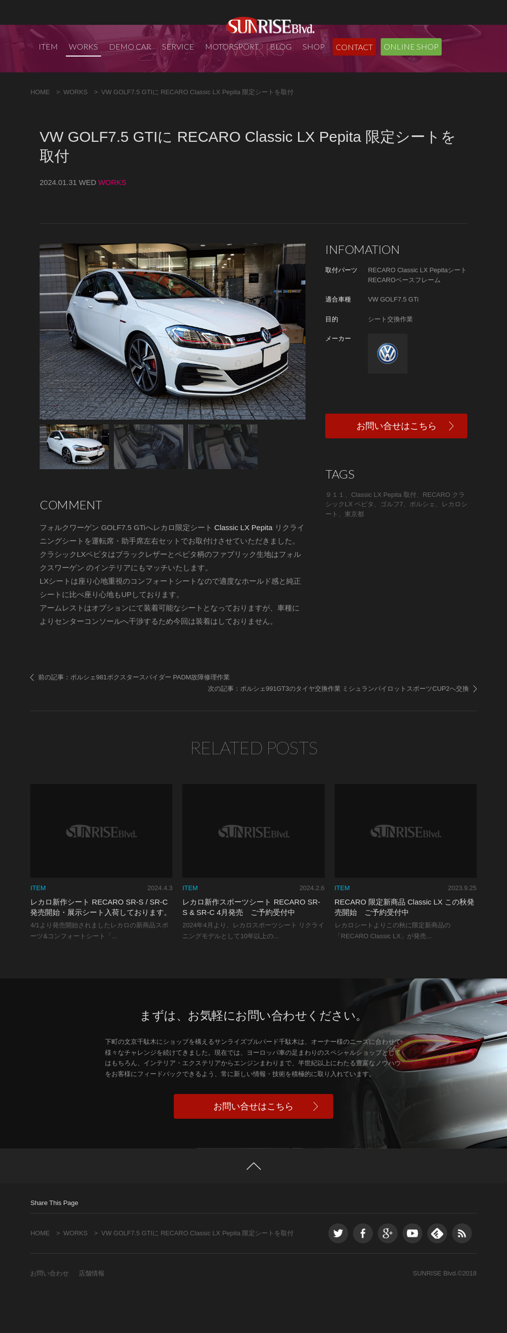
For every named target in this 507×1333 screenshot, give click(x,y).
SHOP (314, 46)
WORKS (83, 46)
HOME (40, 131)
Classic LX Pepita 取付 (383, 534)
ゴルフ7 (391, 543)
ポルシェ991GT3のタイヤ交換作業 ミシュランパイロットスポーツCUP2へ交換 (354, 728)
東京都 (354, 553)
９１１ (335, 534)
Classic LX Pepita (242, 567)
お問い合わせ (49, 1313)
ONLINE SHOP (411, 46)
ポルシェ (422, 543)
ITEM (48, 46)
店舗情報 (91, 1313)
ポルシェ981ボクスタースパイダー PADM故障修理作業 (150, 717)
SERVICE (178, 46)
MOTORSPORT (232, 46)
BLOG (281, 46)
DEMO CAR (130, 46)
